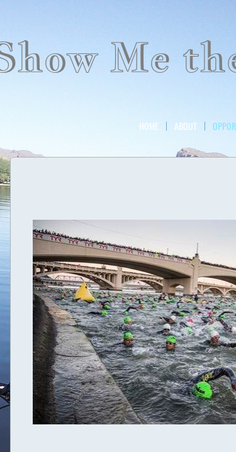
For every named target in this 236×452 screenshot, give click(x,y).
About (185, 126)
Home (149, 126)
